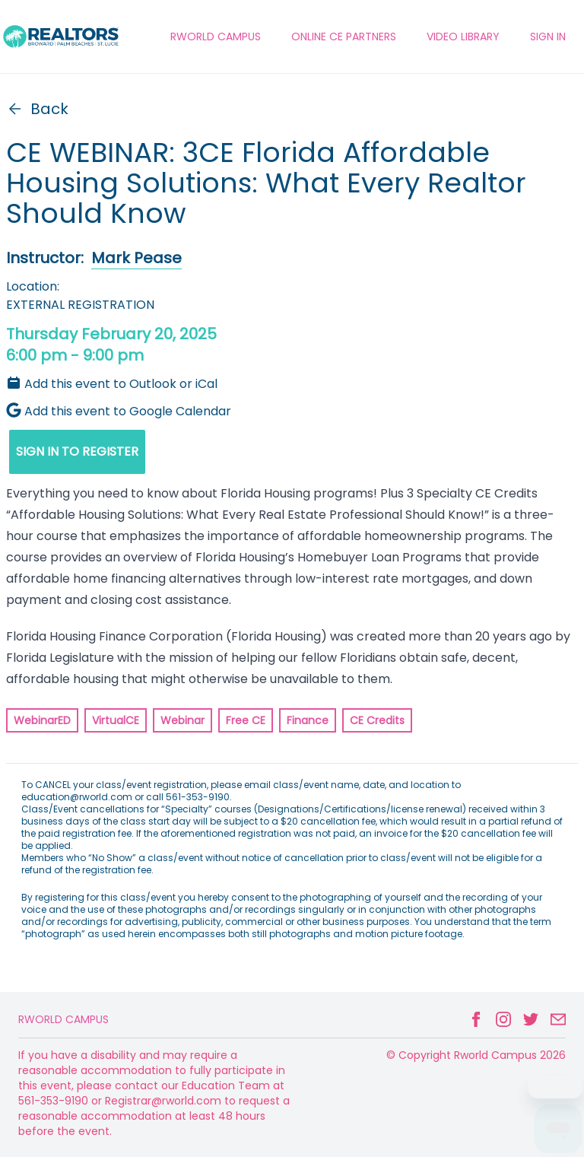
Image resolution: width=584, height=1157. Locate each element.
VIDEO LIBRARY (463, 36)
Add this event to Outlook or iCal (111, 384)
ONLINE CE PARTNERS (343, 36)
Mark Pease (136, 258)
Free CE (245, 720)
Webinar (182, 720)
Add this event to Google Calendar (118, 411)
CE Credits (377, 720)
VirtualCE (115, 720)
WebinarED (42, 720)
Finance (307, 720)
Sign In (548, 36)
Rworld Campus (63, 1019)
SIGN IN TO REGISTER (77, 451)
